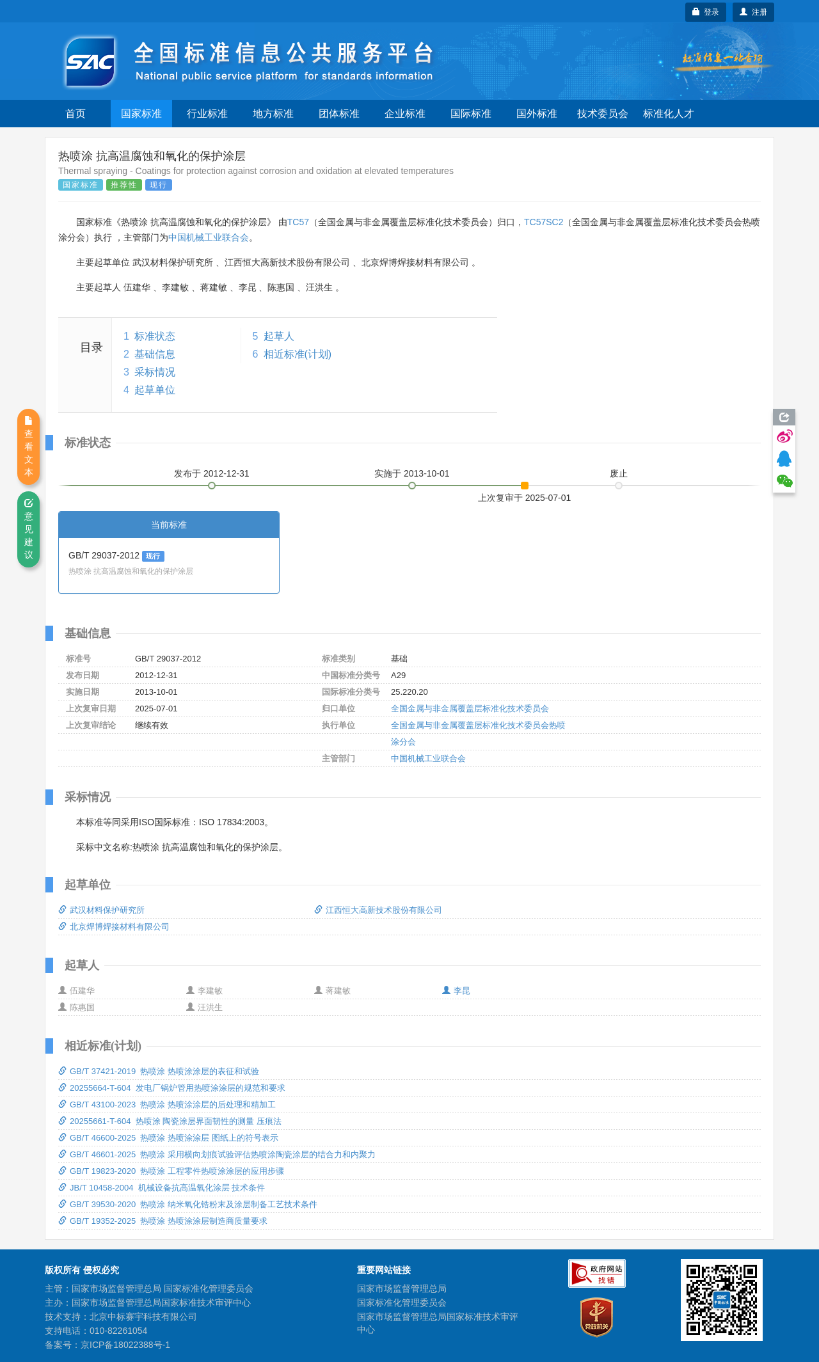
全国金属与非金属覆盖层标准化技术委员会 (470, 708)
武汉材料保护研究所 (101, 910)
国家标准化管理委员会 (402, 1302)
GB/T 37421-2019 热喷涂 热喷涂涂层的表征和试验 (158, 1071)
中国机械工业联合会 (208, 237)
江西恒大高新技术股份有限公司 (378, 910)
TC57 (298, 222)
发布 (212, 473)
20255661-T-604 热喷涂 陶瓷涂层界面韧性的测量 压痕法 (170, 1121)
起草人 (279, 336)
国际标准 (470, 113)
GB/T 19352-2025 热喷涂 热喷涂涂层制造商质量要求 (162, 1221)
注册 (753, 12)
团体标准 (339, 113)
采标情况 (154, 372)
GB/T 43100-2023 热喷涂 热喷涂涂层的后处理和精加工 (167, 1104)
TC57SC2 (543, 222)
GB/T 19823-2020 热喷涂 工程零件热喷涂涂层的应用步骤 (171, 1171)
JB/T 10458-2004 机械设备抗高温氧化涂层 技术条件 (161, 1187)
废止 (619, 473)
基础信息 (154, 354)
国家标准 (141, 113)
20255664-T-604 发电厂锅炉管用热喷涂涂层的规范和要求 (171, 1088)
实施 (412, 473)
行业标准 (207, 113)
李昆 (456, 990)
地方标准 (273, 113)
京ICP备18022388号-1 (125, 1345)
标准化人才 (668, 113)
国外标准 (536, 113)
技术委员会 (602, 113)
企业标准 (405, 113)
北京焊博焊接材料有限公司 (114, 926)
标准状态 (154, 336)
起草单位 (154, 389)
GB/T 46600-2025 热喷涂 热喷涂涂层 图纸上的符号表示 (168, 1138)
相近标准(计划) (298, 354)
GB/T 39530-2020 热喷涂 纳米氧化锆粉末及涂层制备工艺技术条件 (187, 1204)
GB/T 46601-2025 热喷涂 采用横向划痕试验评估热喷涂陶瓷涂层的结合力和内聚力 (217, 1154)
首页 (75, 113)
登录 (706, 12)
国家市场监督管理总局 (402, 1288)
